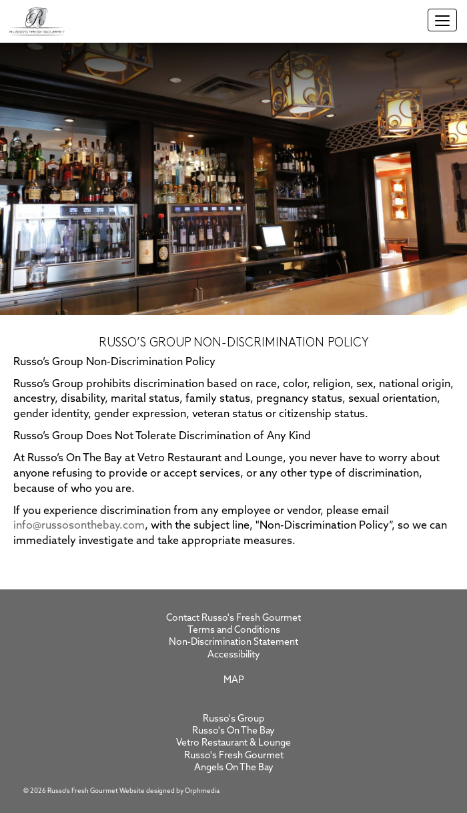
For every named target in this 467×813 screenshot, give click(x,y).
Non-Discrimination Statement (233, 642)
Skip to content (54, 96)
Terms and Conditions (233, 630)
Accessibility (233, 655)
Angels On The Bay (234, 768)
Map (233, 680)
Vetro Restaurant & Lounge (233, 743)
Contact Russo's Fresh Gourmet (233, 618)
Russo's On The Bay (233, 731)
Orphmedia (202, 791)
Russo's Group (233, 719)
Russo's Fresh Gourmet (234, 756)
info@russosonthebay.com (79, 526)
